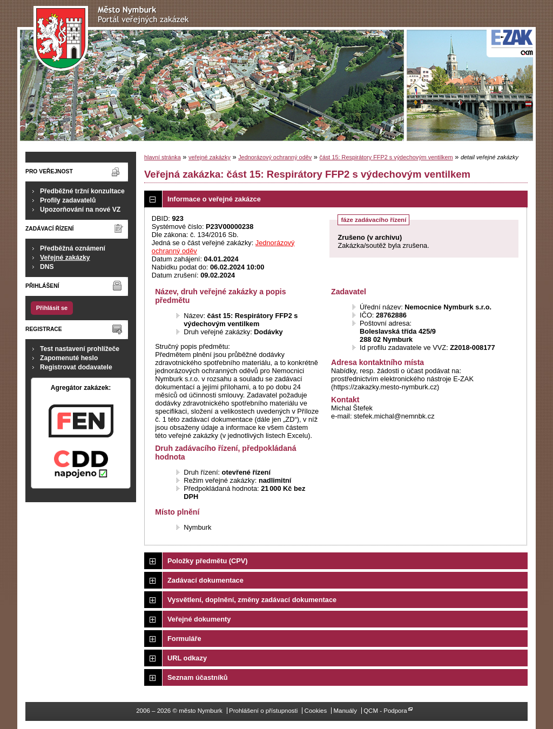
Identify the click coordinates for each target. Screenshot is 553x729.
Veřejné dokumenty (199, 619)
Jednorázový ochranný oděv (275, 157)
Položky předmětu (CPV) (207, 561)
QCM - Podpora (385, 710)
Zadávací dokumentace (205, 580)
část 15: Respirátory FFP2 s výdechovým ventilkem (386, 157)
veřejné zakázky (209, 157)
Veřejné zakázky (65, 257)
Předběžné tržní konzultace (82, 191)
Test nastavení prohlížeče (79, 349)
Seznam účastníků (197, 677)
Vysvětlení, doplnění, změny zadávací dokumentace (251, 600)
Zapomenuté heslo (69, 358)
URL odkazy (187, 658)
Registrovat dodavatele (76, 367)
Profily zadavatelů (68, 200)
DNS (47, 267)
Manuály (345, 710)
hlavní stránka (162, 157)
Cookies (316, 710)
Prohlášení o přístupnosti (263, 710)
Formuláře (184, 638)
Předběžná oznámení (72, 248)
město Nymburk (114, 38)
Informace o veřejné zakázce (214, 199)
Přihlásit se (52, 308)
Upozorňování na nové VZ (80, 209)
